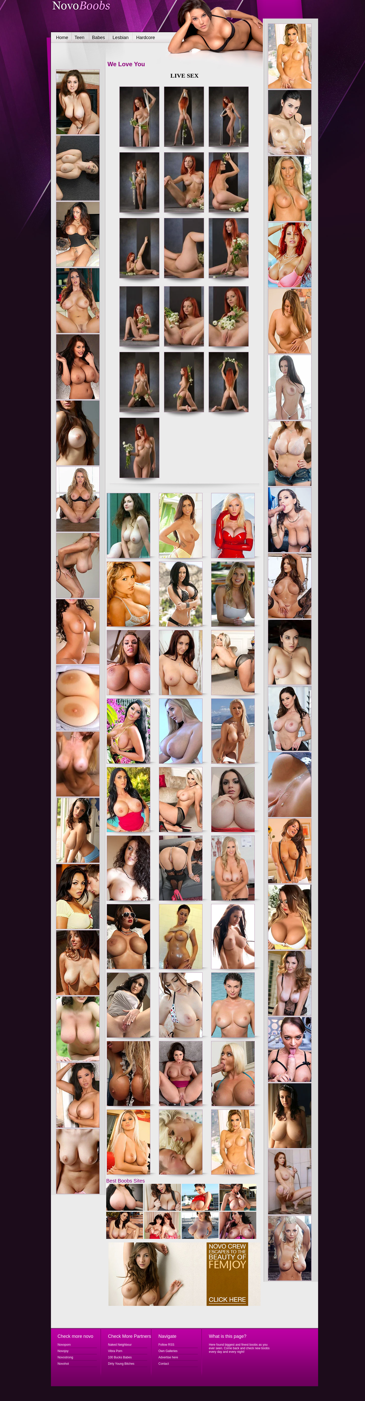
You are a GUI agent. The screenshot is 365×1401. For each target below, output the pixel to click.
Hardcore (145, 37)
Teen (79, 37)
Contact (163, 1363)
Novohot (63, 1363)
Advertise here (168, 1357)
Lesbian (121, 37)
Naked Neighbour (120, 1344)
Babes (98, 37)
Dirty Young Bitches (121, 1363)
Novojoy (63, 1351)
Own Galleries (167, 1351)
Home (62, 37)
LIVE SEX (184, 75)
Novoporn (64, 1344)
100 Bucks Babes (120, 1357)
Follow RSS (166, 1344)
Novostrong (65, 1357)
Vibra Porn (115, 1351)
